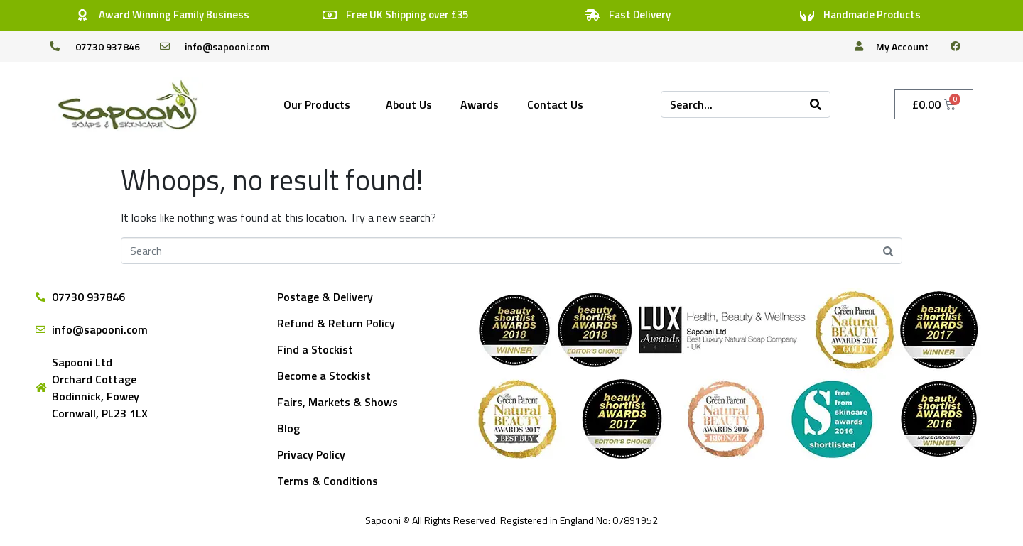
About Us (409, 104)
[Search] (815, 104)
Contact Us (555, 104)
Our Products (316, 104)
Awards (479, 104)
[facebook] (961, 46)
